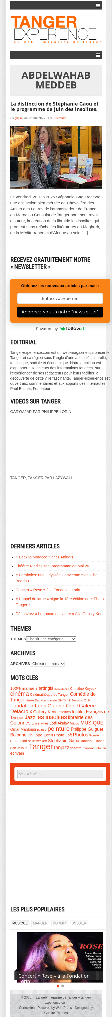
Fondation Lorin (28, 705)
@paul (19, 118)
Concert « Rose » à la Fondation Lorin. (48, 590)
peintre (42, 729)
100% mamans (24, 688)
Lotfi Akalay (59, 723)
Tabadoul (87, 741)
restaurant (18, 741)
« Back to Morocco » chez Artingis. (45, 557)
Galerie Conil (62, 705)
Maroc (74, 723)
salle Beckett (37, 741)
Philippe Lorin (40, 735)
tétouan (101, 748)
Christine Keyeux (83, 689)
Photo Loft (63, 735)
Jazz (30, 717)
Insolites (64, 712)
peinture (59, 728)
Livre (36, 723)
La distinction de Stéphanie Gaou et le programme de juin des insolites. (54, 106)
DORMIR (59, 923)
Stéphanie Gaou (63, 740)
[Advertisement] (56, 845)
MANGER (40, 923)
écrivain (17, 753)
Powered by (60, 328)
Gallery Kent (44, 711)
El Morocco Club (79, 700)
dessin (52, 700)
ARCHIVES (20, 664)
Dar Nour (41, 700)
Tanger (41, 746)
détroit (62, 700)
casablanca (62, 688)
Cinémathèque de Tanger (49, 695)
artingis (46, 688)
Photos (80, 735)
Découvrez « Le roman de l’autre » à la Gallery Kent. (60, 614)
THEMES (18, 639)
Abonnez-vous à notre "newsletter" (60, 311)
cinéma (19, 694)
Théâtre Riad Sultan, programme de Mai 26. (53, 566)
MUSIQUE (91, 723)
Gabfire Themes (56, 1013)
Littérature (59, 118)
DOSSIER (79, 923)
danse (30, 700)
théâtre (75, 748)
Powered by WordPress (55, 1008)
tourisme (89, 748)
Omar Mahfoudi (23, 729)
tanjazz (61, 747)
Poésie (94, 735)
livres (45, 723)
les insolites (52, 717)
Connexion (27, 1008)
